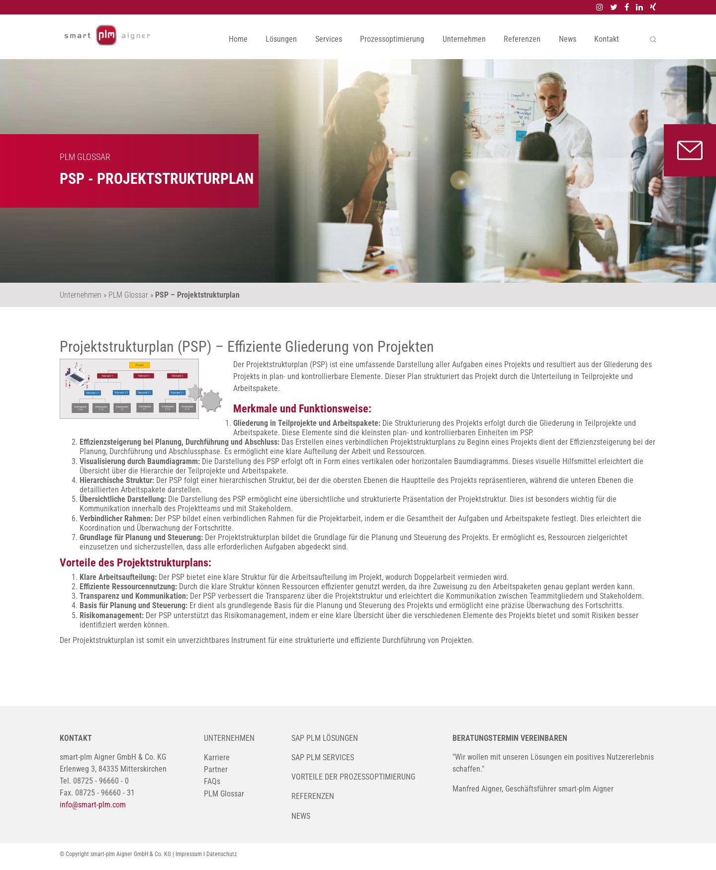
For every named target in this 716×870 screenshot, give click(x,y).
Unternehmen (464, 39)
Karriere (217, 757)
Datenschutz (221, 854)
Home (238, 39)
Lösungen (281, 39)
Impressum (189, 854)
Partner (216, 769)
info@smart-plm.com (93, 804)
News (567, 39)
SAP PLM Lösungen (324, 738)
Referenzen (522, 39)
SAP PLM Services (322, 757)
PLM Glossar (224, 793)
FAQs (212, 781)
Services (328, 39)
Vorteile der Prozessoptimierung (353, 777)
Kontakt (606, 39)
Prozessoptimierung (392, 39)
